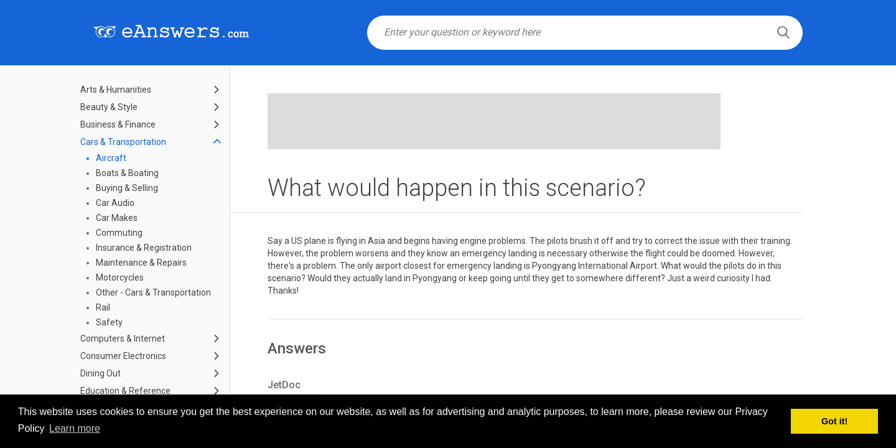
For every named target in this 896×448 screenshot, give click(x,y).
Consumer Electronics (123, 356)
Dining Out (100, 373)
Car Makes (117, 218)
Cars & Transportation (123, 142)
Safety (109, 322)
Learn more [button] (74, 428)
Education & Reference (125, 391)
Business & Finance (118, 124)
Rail (103, 307)
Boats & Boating (127, 173)
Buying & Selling (127, 188)
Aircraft (111, 158)
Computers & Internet (122, 338)
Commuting (119, 233)
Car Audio (115, 203)
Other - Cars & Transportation (153, 292)
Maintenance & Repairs (141, 263)
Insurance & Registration (144, 248)
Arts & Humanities (115, 90)
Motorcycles (120, 277)
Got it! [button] (834, 421)
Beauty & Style (109, 107)
